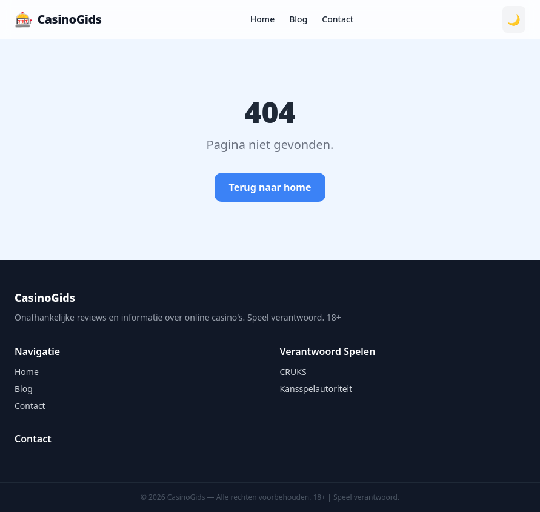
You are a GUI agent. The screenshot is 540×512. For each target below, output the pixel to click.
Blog (298, 19)
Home (262, 19)
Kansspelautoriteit (316, 388)
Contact (337, 19)
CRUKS (293, 371)
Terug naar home (270, 187)
